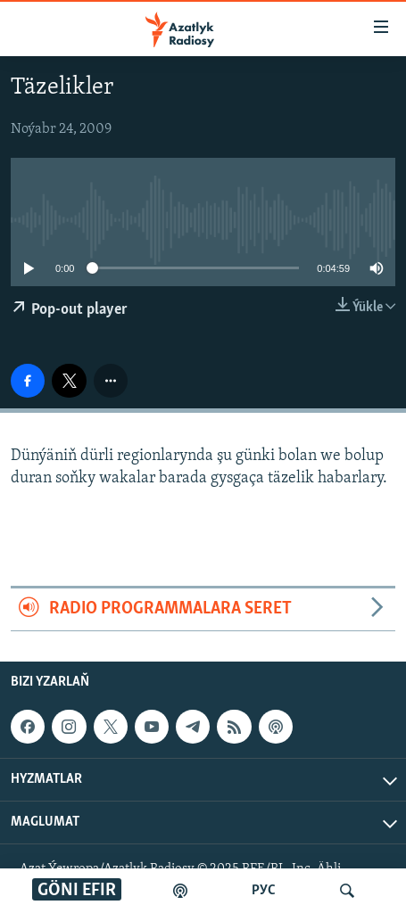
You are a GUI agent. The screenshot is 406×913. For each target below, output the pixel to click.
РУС (264, 891)
